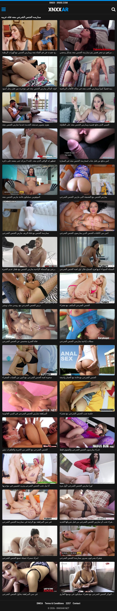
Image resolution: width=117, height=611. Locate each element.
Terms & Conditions (54, 603)
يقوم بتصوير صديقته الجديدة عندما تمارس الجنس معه (25, 124)
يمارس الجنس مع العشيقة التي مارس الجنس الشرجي (83, 197)
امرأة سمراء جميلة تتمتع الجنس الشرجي (20, 558)
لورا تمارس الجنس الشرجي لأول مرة (76, 486)
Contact (76, 603)
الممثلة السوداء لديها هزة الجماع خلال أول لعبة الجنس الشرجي (87, 269)
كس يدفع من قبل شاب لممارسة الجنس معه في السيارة (84, 161)
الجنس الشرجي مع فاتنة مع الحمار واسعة (78, 377)
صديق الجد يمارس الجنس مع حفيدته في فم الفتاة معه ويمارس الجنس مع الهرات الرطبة (29, 52)
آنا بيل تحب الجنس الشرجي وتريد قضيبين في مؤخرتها (26, 486)
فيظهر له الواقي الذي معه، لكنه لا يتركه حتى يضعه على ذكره (29, 161)
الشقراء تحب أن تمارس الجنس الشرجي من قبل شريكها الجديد (87, 522)
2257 (68, 603)
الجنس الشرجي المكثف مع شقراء (75, 305)
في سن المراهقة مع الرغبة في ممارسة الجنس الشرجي (27, 522)
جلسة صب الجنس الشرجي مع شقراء (76, 413)
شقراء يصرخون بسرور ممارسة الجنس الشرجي (81, 558)
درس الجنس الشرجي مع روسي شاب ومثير (21, 305)
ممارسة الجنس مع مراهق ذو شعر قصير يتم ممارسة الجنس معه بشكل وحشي (87, 52)
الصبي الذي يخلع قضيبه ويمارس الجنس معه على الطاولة (84, 124)
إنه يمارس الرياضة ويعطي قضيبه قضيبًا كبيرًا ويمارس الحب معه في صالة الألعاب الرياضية (87, 88)
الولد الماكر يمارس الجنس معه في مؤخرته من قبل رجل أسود (29, 88)
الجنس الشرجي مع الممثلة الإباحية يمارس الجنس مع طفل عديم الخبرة (29, 269)
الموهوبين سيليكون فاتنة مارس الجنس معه (21, 197)
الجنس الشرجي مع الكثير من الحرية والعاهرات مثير (24, 449)
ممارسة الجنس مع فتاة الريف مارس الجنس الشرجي (25, 233)
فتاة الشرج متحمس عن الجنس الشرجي (19, 341)
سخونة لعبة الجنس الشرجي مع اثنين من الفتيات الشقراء (27, 377)
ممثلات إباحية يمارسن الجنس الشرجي (76, 341)
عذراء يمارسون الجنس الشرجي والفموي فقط (80, 449)
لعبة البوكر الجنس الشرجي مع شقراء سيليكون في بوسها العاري (87, 594)
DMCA (40, 603)
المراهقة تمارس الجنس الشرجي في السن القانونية (24, 413)
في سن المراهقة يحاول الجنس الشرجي (19, 594)
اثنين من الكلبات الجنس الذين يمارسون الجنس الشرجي (84, 233)
